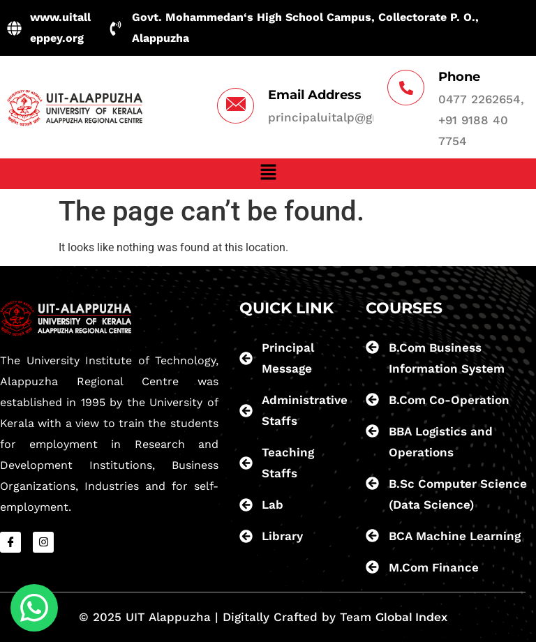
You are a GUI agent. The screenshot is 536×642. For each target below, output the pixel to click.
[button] (268, 173)
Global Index (411, 617)
